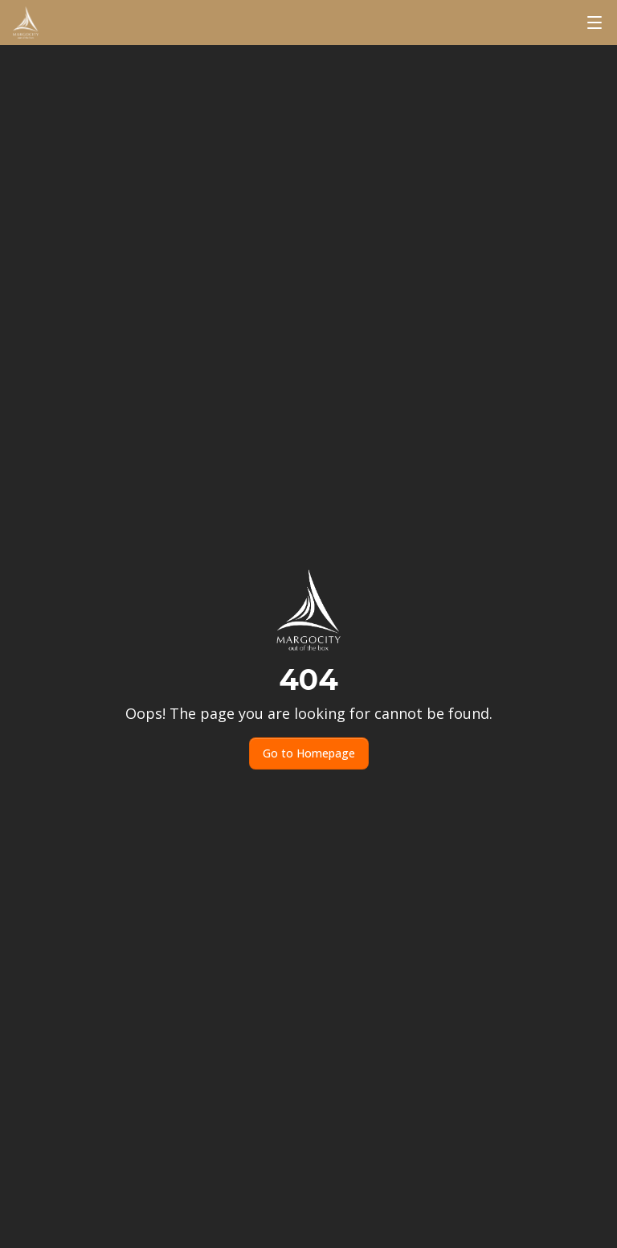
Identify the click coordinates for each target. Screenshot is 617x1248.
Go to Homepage (309, 753)
